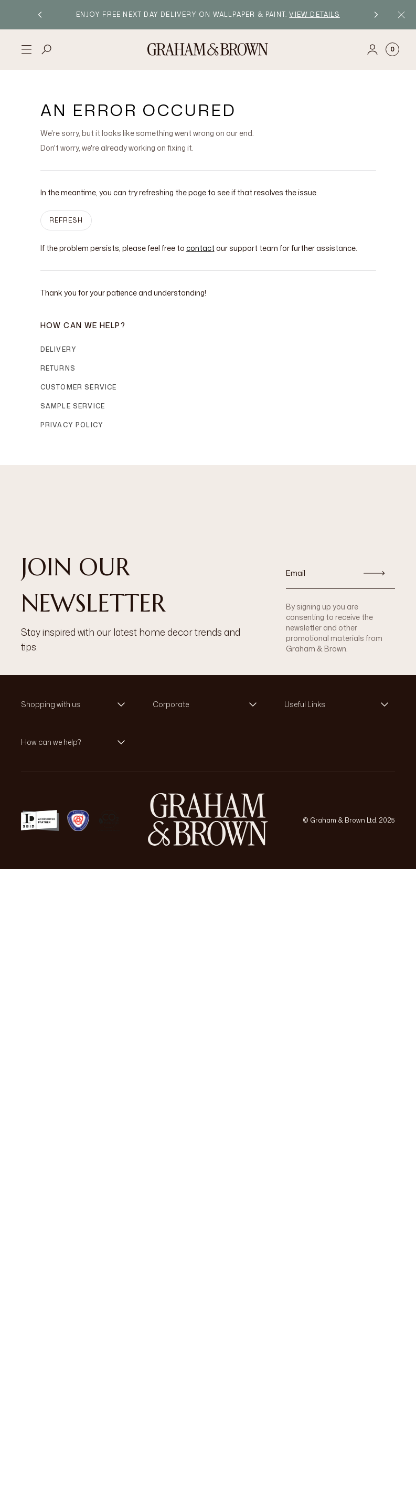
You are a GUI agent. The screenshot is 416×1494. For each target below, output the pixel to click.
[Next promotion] (376, 14)
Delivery (58, 349)
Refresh (66, 220)
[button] (76, 704)
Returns (58, 368)
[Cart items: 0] (392, 49)
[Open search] (47, 49)
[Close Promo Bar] (401, 14)
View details (314, 14)
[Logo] (207, 49)
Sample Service (72, 406)
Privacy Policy (72, 424)
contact (200, 248)
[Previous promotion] (39, 14)
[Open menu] (26, 49)
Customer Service (78, 387)
